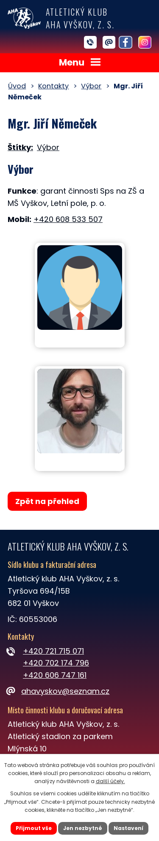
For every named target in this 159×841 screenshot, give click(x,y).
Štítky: (20, 147)
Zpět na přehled (47, 501)
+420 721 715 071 (53, 651)
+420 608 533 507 (68, 219)
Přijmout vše (34, 828)
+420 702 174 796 (56, 662)
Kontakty (53, 86)
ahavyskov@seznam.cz (58, 691)
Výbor (91, 86)
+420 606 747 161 (54, 675)
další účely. (110, 781)
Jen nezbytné (82, 828)
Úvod (17, 86)
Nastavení (128, 828)
